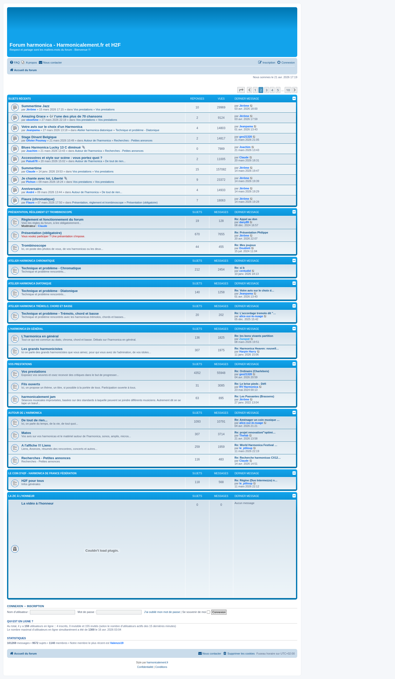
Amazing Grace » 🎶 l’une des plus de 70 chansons (61, 116)
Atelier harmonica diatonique (94, 130)
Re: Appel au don (246, 219)
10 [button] (288, 90)
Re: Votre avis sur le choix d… (254, 290)
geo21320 (245, 136)
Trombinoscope (33, 245)
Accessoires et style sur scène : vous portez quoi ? (61, 158)
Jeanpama (33, 130)
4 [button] (272, 90)
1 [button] (255, 90)
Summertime (31, 168)
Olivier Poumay (36, 140)
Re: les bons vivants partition (254, 335)
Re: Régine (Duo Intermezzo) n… (256, 480)
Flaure (30, 202)
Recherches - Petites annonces (133, 140)
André (30, 192)
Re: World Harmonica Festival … (256, 445)
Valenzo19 (116, 642)
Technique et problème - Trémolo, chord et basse (60, 313)
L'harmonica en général (25, 329)
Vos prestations (83, 109)
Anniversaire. (32, 189)
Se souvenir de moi (196, 611)
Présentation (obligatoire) (142, 202)
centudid (245, 270)
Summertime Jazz (35, 106)
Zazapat (244, 338)
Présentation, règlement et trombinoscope (97, 202)
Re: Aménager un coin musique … (257, 419)
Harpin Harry (247, 351)
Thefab (243, 435)
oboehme (32, 119)
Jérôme (31, 109)
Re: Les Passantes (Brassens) (254, 396)
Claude (244, 157)
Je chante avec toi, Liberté (42, 178)
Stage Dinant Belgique (39, 137)
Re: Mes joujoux (245, 245)
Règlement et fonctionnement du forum (52, 219)
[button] (241, 90)
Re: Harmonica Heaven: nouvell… (257, 348)
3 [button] (267, 90)
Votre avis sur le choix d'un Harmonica (51, 127)
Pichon (31, 181)
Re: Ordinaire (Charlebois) (252, 371)
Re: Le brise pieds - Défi (250, 383)
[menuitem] (15, 63)
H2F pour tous (32, 481)
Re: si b (240, 267)
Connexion (15, 606)
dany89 (244, 222)
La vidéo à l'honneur (37, 503)
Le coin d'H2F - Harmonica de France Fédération (42, 473)
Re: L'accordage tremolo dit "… (255, 313)
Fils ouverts (30, 384)
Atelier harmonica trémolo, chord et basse (40, 306)
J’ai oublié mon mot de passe (162, 611)
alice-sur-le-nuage (251, 316)
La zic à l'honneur (21, 496)
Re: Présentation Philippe (251, 232)
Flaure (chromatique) (37, 199)
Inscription (35, 606)
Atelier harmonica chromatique (31, 260)
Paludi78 (32, 161)
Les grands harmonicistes (41, 349)
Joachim (32, 150)
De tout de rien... (115, 161)
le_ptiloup (245, 448)
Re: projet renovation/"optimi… (255, 432)
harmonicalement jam (38, 397)
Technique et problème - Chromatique (51, 268)
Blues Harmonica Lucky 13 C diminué (51, 147)
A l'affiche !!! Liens (36, 445)
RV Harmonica (248, 386)
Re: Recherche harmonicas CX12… (258, 457)
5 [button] (278, 90)
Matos (26, 433)
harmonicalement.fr (157, 662)
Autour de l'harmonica (97, 140)
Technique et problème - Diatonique (137, 130)
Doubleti (244, 248)
